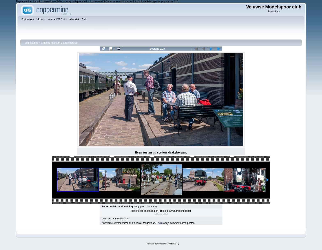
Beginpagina (31, 42)
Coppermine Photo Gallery (168, 244)
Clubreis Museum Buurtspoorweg (59, 42)
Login (160, 223)
